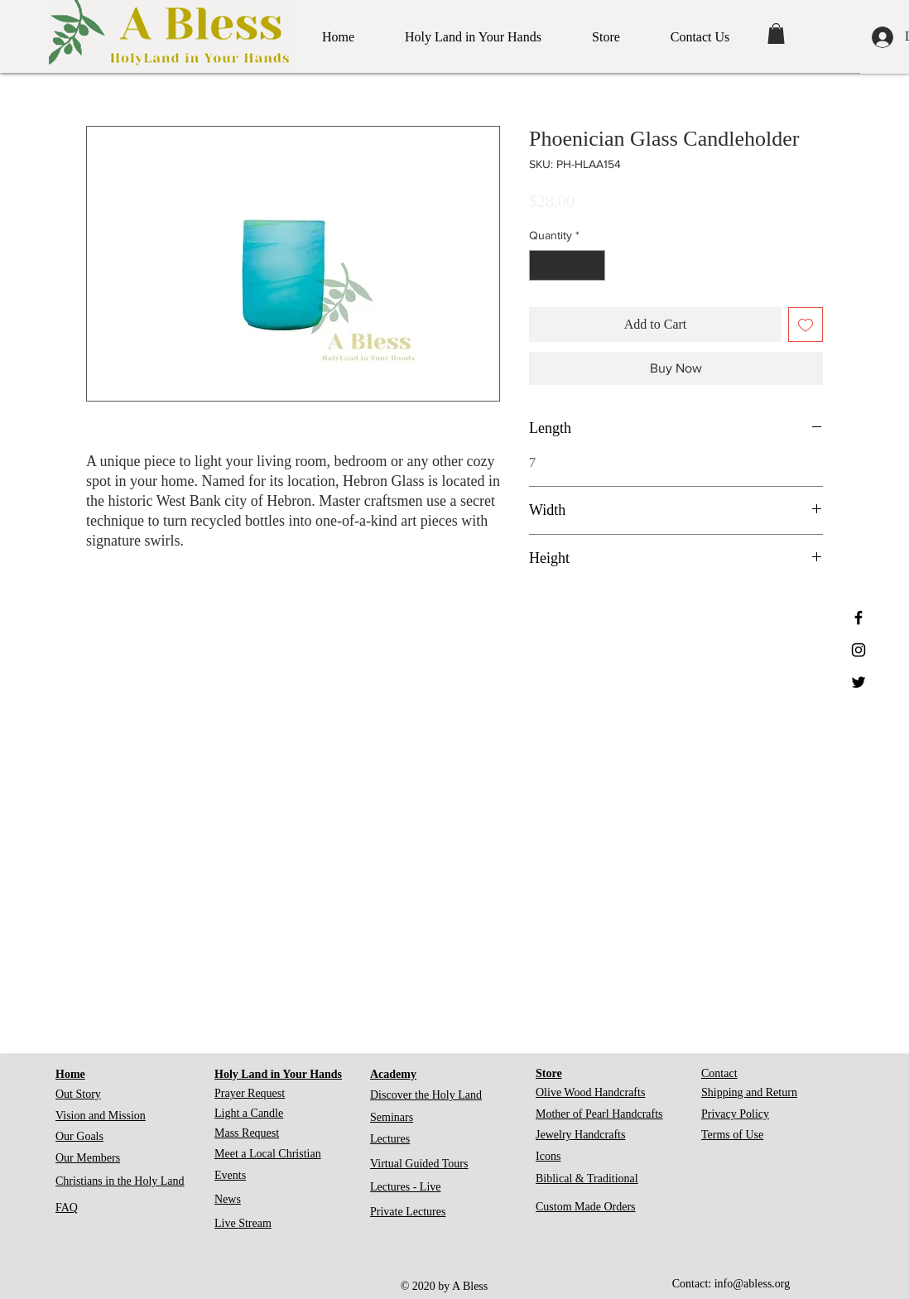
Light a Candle (248, 1113)
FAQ (66, 1207)
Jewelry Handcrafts (580, 1134)
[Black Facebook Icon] (858, 618)
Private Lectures (407, 1211)
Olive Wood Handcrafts (590, 1092)
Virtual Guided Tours (419, 1163)
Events (230, 1175)
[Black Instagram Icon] (858, 650)
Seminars (391, 1117)
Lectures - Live (405, 1187)
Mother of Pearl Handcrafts (599, 1114)
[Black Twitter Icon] (858, 682)
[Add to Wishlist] (805, 324)
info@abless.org (752, 1283)
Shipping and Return (749, 1092)
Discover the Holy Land (426, 1095)
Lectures (390, 1139)
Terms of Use (732, 1134)
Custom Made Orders (586, 1206)
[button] (776, 33)
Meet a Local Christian (267, 1153)
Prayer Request (249, 1093)
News (227, 1199)
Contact (719, 1073)
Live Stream (243, 1223)
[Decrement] (541, 265)
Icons (548, 1156)
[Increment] (592, 265)
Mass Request (246, 1133)
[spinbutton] (567, 265)
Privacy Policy (735, 1114)
